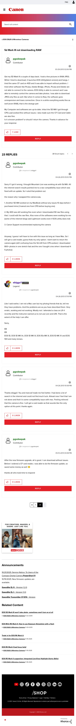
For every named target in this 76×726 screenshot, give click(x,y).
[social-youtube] (16, 684)
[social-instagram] (22, 684)
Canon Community (16, 9)
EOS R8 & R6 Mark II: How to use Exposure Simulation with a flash (28, 624)
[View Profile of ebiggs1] (17, 282)
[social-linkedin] (54, 684)
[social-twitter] (38, 684)
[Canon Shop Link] (38, 693)
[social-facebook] (33, 684)
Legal (41, 698)
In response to (28, 170)
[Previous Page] (32, 505)
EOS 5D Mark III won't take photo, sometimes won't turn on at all (27, 612)
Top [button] (5, 720)
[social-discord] (60, 684)
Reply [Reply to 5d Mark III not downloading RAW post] (38, 138)
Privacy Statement (33, 698)
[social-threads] (44, 684)
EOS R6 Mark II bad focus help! (14, 647)
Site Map (46, 698)
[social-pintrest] (49, 684)
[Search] (38, 24)
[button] (8, 132)
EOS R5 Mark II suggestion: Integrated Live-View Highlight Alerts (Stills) (30, 658)
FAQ (66, 2)
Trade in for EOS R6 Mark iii (13, 635)
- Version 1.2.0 (14, 587)
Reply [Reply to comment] (38, 265)
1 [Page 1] (35, 504)
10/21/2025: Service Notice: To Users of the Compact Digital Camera (20, 574)
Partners (53, 698)
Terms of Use (22, 698)
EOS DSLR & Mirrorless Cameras (16, 39)
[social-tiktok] (27, 684)
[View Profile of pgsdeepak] (19, 59)
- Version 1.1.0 (14, 592)
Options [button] (72, 39)
